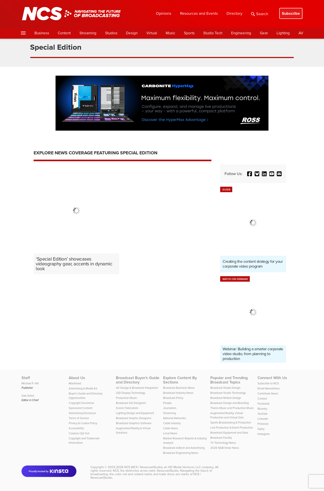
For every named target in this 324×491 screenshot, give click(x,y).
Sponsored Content (80, 408)
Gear (264, 33)
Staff (26, 378)
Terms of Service (79, 418)
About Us (77, 378)
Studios (111, 33)
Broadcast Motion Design (225, 398)
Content (64, 33)
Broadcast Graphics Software (133, 423)
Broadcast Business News (179, 388)
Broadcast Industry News (178, 393)
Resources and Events (199, 13)
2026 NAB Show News (224, 448)
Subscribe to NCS (268, 383)
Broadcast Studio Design (225, 388)
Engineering (241, 33)
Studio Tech (212, 33)
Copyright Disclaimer (81, 403)
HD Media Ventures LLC (184, 467)
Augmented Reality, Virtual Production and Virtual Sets (227, 415)
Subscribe (291, 13)
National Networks (174, 418)
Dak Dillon (28, 396)
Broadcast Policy (173, 398)
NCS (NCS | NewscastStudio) (143, 467)
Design (132, 33)
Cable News (170, 428)
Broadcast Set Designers (131, 403)
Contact (262, 398)
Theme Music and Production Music (232, 408)
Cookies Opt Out (79, 433)
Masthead (75, 383)
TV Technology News (223, 443)
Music (170, 33)
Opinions (163, 13)
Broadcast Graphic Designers (133, 418)
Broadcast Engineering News (180, 453)
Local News (170, 433)
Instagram (263, 434)
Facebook (263, 404)
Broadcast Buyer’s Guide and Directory (137, 380)
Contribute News (267, 393)
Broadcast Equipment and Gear (229, 433)
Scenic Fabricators (127, 408)
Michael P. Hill (30, 383)
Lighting (283, 33)
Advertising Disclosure (82, 413)
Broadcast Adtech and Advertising (184, 448)
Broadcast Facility (221, 438)
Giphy (261, 429)
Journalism (169, 408)
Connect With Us (272, 378)
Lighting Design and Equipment (135, 413)
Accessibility (76, 428)
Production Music (126, 398)
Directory (234, 13)
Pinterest (262, 424)
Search (259, 14)
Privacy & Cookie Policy (83, 423)
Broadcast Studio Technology (228, 393)
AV (301, 33)
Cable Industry (172, 423)
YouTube (262, 414)
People (167, 403)
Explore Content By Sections (180, 380)
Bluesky (262, 409)
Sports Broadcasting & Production (230, 422)
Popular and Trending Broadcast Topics (229, 380)
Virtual (151, 33)
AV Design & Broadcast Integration (137, 388)
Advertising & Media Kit (83, 388)
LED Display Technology (130, 393)
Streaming (87, 33)
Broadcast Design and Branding (229, 403)
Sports (189, 33)
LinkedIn (262, 419)
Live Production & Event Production (231, 427)
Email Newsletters (268, 388)
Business (41, 33)
